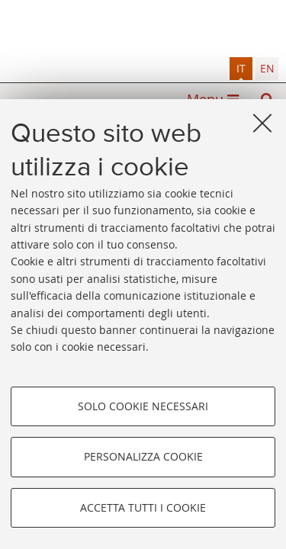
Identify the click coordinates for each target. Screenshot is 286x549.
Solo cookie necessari (143, 406)
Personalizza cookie (143, 456)
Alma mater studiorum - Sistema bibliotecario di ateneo (143, 28)
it (241, 68)
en (267, 68)
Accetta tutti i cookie (143, 507)
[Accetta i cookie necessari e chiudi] (262, 123)
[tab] (241, 68)
